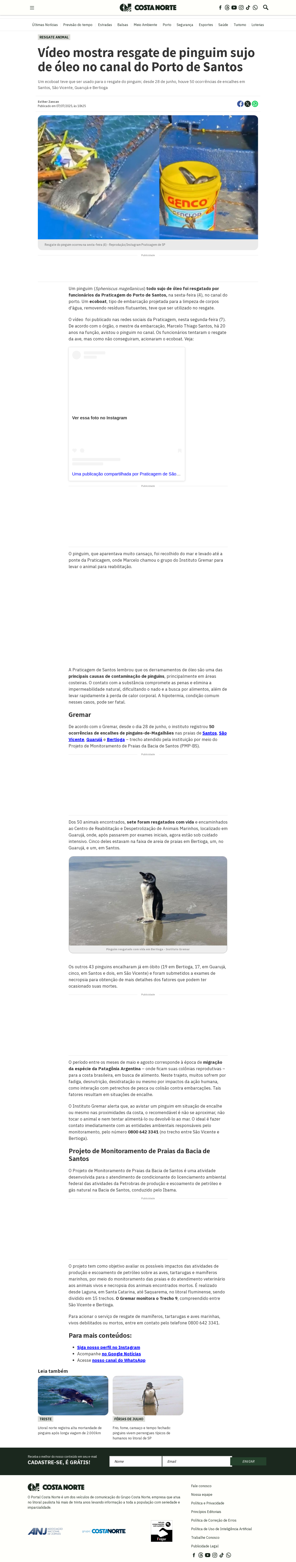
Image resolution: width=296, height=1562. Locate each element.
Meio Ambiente (145, 25)
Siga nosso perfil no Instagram (108, 1347)
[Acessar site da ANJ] (45, 1531)
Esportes (206, 25)
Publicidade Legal (205, 1546)
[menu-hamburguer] (32, 7)
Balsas (122, 25)
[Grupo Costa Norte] (104, 1531)
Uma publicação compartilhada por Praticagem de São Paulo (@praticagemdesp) (150, 474)
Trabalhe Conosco (205, 1537)
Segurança (185, 25)
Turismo (240, 25)
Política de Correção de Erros (213, 1520)
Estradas (105, 25)
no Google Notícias (121, 1354)
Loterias (258, 25)
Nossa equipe (201, 1494)
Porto (167, 25)
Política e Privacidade (207, 1503)
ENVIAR (248, 1461)
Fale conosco (201, 1486)
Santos (209, 733)
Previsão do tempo (77, 25)
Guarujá (94, 739)
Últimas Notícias (45, 25)
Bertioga (116, 739)
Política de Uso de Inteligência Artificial (221, 1529)
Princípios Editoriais (206, 1512)
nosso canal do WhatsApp (119, 1360)
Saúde (223, 25)
